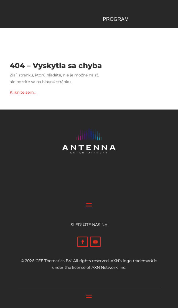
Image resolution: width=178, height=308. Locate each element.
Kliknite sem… (23, 92)
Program (116, 19)
